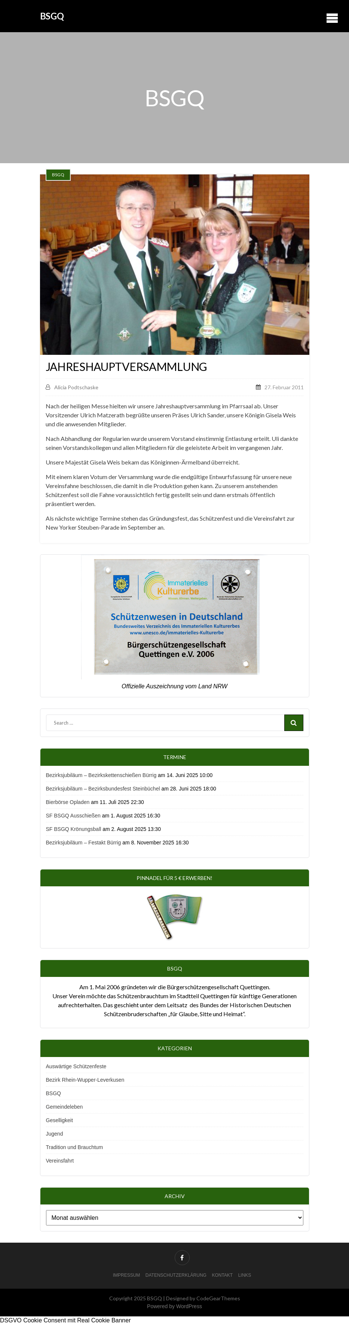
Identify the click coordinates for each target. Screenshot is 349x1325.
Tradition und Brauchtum (74, 1147)
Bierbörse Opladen (68, 802)
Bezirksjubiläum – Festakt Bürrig (83, 843)
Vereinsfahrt (60, 1161)
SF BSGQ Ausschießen (73, 816)
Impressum (126, 1275)
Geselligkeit (59, 1120)
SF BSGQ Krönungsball (73, 829)
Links (244, 1275)
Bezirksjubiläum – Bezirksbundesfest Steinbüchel (103, 789)
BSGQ (52, 15)
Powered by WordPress (174, 1306)
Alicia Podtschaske (72, 387)
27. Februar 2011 (284, 387)
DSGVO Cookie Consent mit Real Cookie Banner (65, 1320)
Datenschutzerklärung (176, 1275)
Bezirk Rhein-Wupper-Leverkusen (85, 1080)
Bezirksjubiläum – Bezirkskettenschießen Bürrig (101, 775)
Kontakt (222, 1275)
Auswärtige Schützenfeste (76, 1066)
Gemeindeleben (64, 1107)
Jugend (54, 1134)
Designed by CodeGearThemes (203, 1298)
